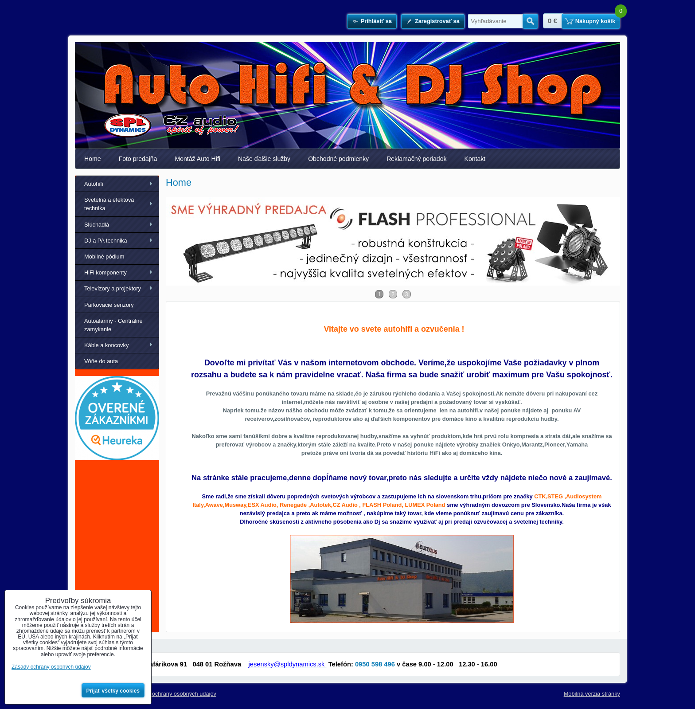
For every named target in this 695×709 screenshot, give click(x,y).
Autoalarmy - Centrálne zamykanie (113, 325)
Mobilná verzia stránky (592, 693)
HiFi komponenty (105, 272)
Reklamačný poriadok (416, 158)
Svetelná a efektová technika (109, 204)
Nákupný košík (595, 21)
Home (92, 158)
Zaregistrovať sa (437, 21)
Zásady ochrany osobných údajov (174, 693)
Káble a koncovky (106, 345)
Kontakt (475, 158)
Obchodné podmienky (338, 158)
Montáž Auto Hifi (197, 158)
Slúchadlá (96, 224)
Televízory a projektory (112, 288)
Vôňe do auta (101, 361)
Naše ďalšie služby (264, 158)
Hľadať (530, 21)
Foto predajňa (138, 158)
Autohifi (93, 183)
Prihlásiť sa (376, 21)
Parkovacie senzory (109, 305)
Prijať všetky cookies (113, 691)
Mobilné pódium (104, 256)
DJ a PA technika (105, 240)
